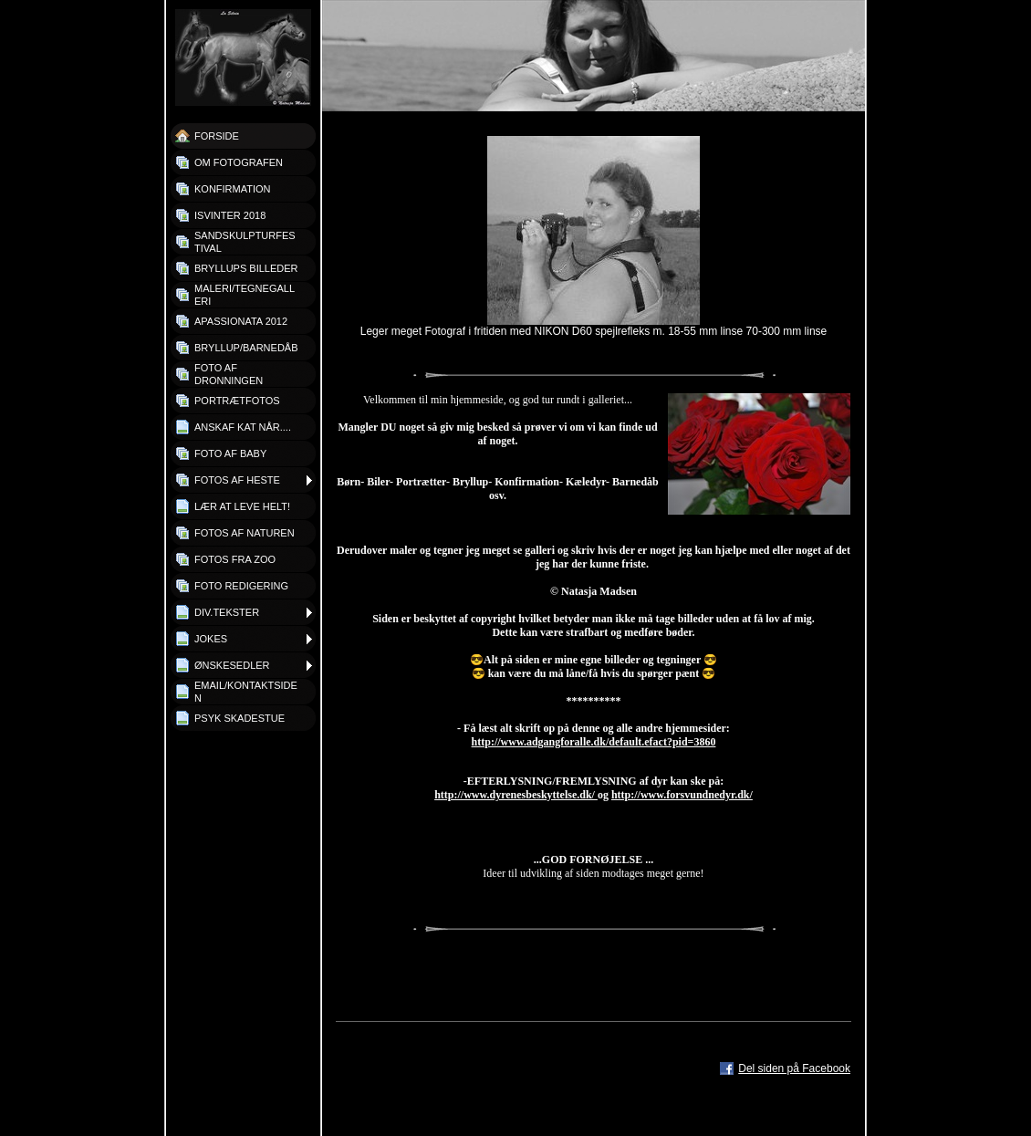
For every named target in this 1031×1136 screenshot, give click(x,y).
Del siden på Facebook (794, 1068)
